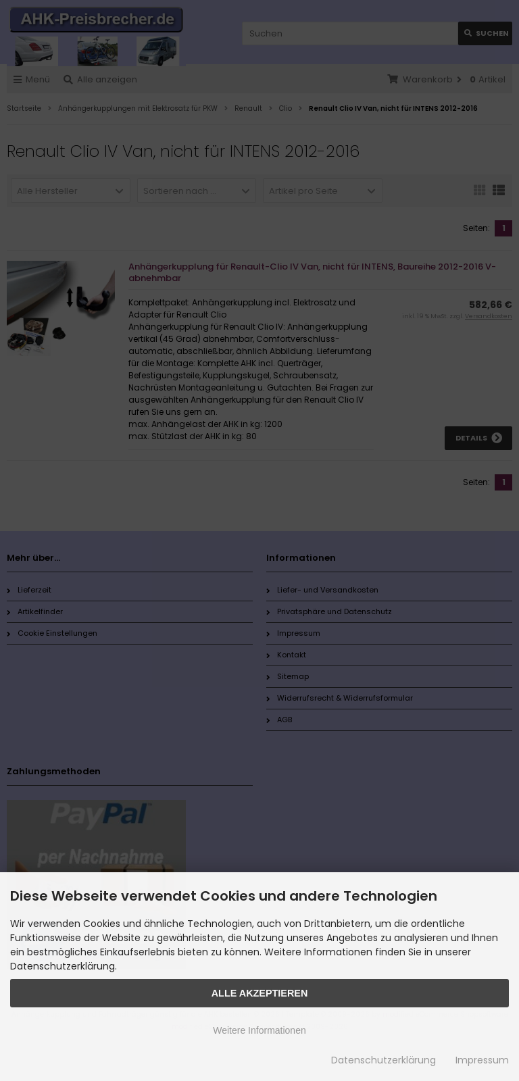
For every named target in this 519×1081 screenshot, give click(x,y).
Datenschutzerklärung (383, 1060)
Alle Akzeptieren (260, 993)
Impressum (482, 1060)
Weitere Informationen (259, 1030)
